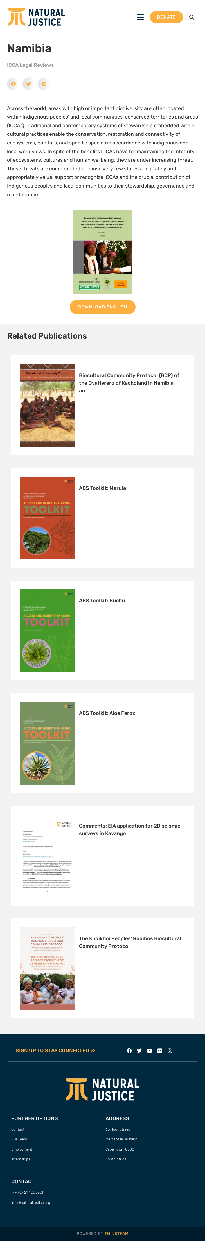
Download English (102, 307)
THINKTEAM (117, 1233)
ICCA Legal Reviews (30, 65)
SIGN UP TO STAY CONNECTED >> (55, 1050)
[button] (192, 17)
